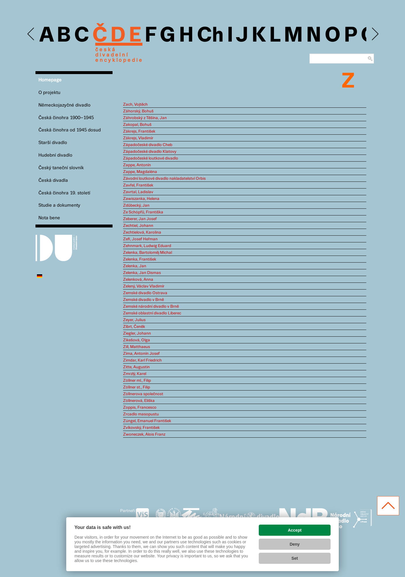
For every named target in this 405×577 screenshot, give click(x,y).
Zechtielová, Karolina (142, 232)
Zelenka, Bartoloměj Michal (147, 253)
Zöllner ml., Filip (137, 381)
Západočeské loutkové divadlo (150, 158)
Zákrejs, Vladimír (138, 138)
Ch (210, 35)
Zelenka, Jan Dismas (142, 273)
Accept (295, 530)
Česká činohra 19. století (64, 193)
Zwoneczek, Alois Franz (144, 434)
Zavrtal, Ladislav (138, 192)
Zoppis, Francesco (139, 407)
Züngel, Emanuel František (147, 421)
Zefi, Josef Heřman (140, 239)
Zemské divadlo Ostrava (145, 293)
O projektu (49, 92)
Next (375, 34)
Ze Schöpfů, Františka (143, 212)
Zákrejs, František (139, 131)
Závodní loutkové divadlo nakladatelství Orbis (164, 179)
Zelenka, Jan (134, 266)
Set (295, 558)
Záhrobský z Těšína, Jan (145, 118)
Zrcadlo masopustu (141, 414)
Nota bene (49, 217)
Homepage (50, 80)
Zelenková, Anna (138, 280)
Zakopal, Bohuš (137, 125)
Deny (295, 544)
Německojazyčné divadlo (64, 105)
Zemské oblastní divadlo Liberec (152, 313)
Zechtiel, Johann (138, 226)
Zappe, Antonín (137, 165)
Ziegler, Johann (137, 333)
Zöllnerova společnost (143, 394)
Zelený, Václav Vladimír (143, 286)
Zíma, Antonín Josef (141, 354)
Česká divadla (53, 180)
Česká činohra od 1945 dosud (69, 130)
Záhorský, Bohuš (138, 111)
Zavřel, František (138, 185)
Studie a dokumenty (59, 205)
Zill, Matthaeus (136, 347)
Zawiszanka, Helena (141, 199)
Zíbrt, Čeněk (134, 327)
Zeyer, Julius (134, 320)
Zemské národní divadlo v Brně (151, 306)
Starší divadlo (52, 142)
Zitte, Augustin (136, 367)
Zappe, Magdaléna (140, 172)
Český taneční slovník (61, 167)
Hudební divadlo (55, 155)
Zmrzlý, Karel (134, 374)
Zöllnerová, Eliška (139, 401)
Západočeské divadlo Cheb (147, 145)
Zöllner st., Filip (136, 387)
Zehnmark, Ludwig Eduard (147, 246)
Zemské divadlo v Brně (143, 300)
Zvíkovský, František (141, 428)
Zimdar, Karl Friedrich (142, 360)
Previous (31, 34)
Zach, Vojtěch (135, 104)
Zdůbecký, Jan (136, 205)
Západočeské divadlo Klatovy (149, 152)
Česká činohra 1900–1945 (66, 117)
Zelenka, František (139, 259)
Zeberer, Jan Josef (140, 219)
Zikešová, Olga (136, 340)
